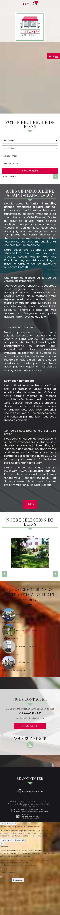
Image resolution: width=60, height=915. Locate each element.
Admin (48, 837)
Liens (43, 837)
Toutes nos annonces (30, 839)
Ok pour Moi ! (19, 873)
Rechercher (30, 171)
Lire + (30, 504)
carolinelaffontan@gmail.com (30, 751)
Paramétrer (6, 873)
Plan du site (12, 837)
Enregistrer (18, 913)
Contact (30, 759)
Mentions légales (23, 837)
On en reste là (8, 857)
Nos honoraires (35, 837)
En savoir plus (6, 913)
